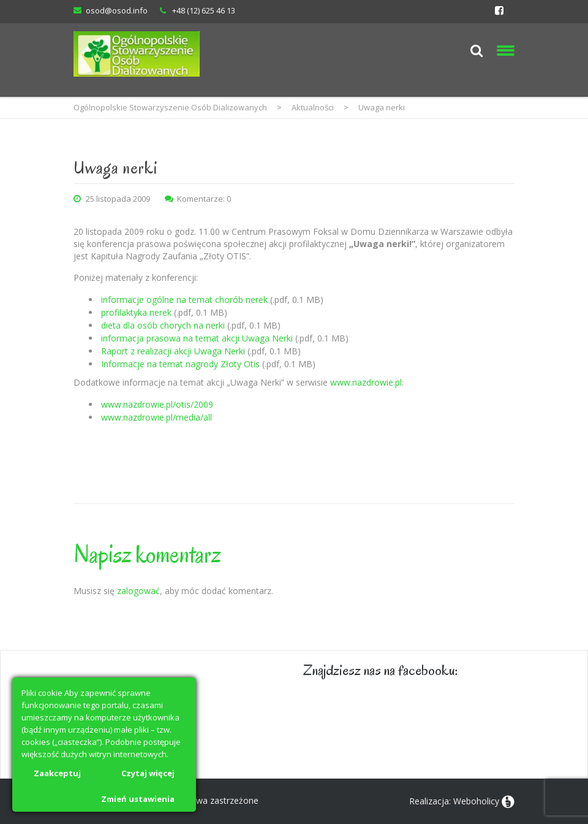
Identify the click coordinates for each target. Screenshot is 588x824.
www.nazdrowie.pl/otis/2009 (157, 404)
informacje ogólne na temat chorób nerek (184, 299)
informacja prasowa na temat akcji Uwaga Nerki (197, 338)
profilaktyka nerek (136, 312)
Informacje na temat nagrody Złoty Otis (180, 364)
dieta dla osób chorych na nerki (163, 325)
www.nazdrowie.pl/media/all (156, 417)
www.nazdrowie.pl (366, 382)
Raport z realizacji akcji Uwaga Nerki (173, 351)
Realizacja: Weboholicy (454, 801)
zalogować (138, 591)
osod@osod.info (117, 10)
